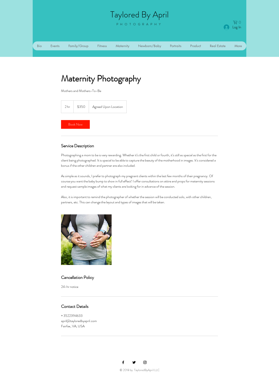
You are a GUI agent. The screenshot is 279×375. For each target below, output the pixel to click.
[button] (238, 22)
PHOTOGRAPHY (139, 24)
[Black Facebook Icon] (123, 362)
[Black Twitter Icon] (134, 362)
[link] (75, 124)
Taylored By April (139, 14)
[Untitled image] (86, 239)
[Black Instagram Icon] (145, 362)
